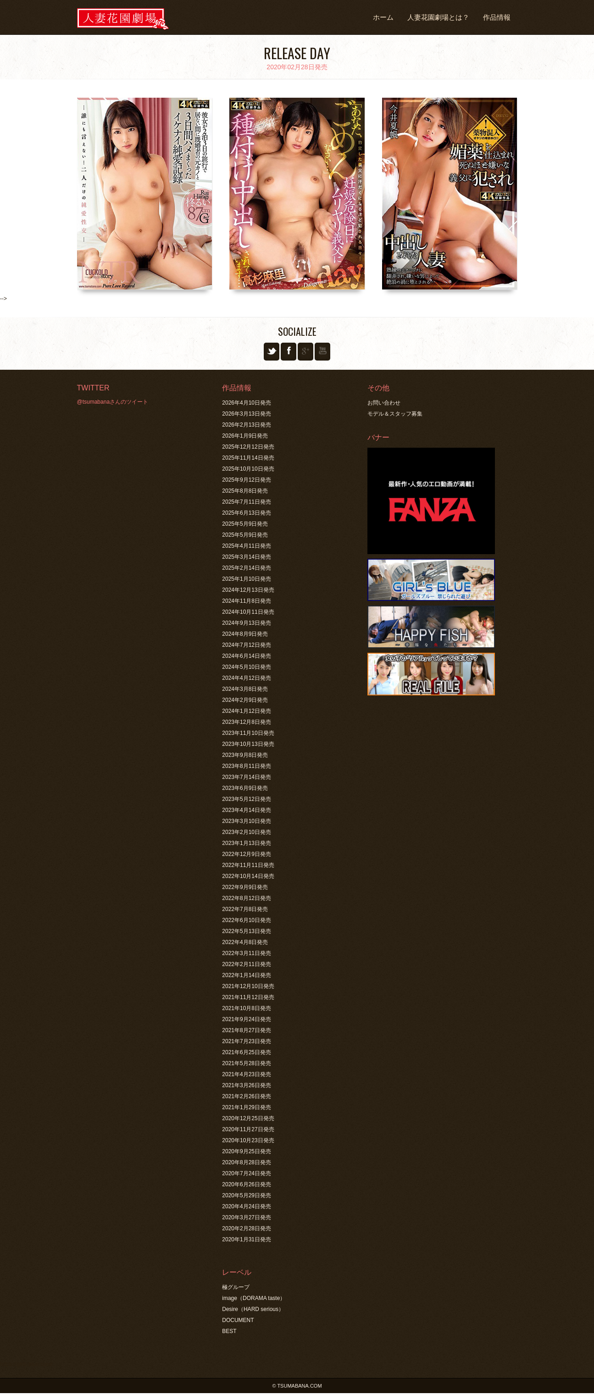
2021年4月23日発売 (246, 1074)
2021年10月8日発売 (246, 1008)
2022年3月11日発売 (246, 953)
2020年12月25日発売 (248, 1118)
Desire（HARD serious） (253, 1309)
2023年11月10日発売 (248, 733)
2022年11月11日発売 (248, 865)
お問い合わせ (383, 403)
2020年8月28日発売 (246, 1162)
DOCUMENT (238, 1320)
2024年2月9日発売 (245, 700)
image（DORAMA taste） (253, 1298)
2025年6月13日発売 (246, 513)
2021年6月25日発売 (246, 1052)
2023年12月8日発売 (246, 722)
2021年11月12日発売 (248, 997)
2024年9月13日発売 (246, 623)
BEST (229, 1331)
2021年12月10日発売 (248, 986)
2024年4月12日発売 (246, 678)
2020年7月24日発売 (246, 1173)
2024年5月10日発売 (246, 667)
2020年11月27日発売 (248, 1129)
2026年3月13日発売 (246, 414)
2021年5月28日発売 (246, 1063)
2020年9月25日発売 (246, 1151)
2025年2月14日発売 (246, 568)
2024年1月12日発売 (246, 711)
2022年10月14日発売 (248, 876)
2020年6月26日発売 (246, 1184)
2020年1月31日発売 (246, 1239)
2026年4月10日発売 (246, 403)
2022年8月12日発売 (246, 898)
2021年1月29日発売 (246, 1107)
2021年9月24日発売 (246, 1019)
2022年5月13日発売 (246, 931)
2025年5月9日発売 (245, 524)
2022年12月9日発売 (246, 854)
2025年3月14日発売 (246, 557)
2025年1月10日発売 (246, 579)
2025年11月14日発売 (248, 458)
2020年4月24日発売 (246, 1206)
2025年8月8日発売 (245, 491)
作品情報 (497, 17)
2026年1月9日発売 (245, 436)
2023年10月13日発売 (248, 744)
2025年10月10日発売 (248, 469)
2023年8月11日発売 (246, 766)
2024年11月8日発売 (246, 601)
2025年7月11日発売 (246, 502)
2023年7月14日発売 (246, 777)
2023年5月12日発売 (246, 799)
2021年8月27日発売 (246, 1030)
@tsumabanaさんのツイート (113, 402)
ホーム (383, 17)
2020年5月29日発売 (246, 1195)
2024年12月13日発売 (248, 590)
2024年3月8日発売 (245, 689)
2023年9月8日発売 (245, 755)
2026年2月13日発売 (246, 425)
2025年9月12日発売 (246, 480)
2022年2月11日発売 (246, 964)
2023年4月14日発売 (246, 810)
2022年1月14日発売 (246, 975)
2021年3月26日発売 (246, 1085)
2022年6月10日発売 (246, 920)
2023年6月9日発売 (245, 788)
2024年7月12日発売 (246, 645)
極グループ (236, 1287)
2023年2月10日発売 (246, 832)
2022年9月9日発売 (245, 887)
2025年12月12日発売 (248, 447)
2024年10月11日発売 (248, 612)
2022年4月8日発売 (245, 942)
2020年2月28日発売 (246, 1228)
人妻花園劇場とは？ (438, 17)
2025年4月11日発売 (246, 546)
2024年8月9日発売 (245, 634)
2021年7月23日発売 (246, 1041)
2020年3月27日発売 (246, 1217)
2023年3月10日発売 (246, 821)
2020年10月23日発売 (248, 1140)
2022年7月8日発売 (245, 909)
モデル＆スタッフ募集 (394, 414)
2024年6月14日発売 (246, 656)
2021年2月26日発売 (246, 1096)
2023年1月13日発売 (246, 843)
